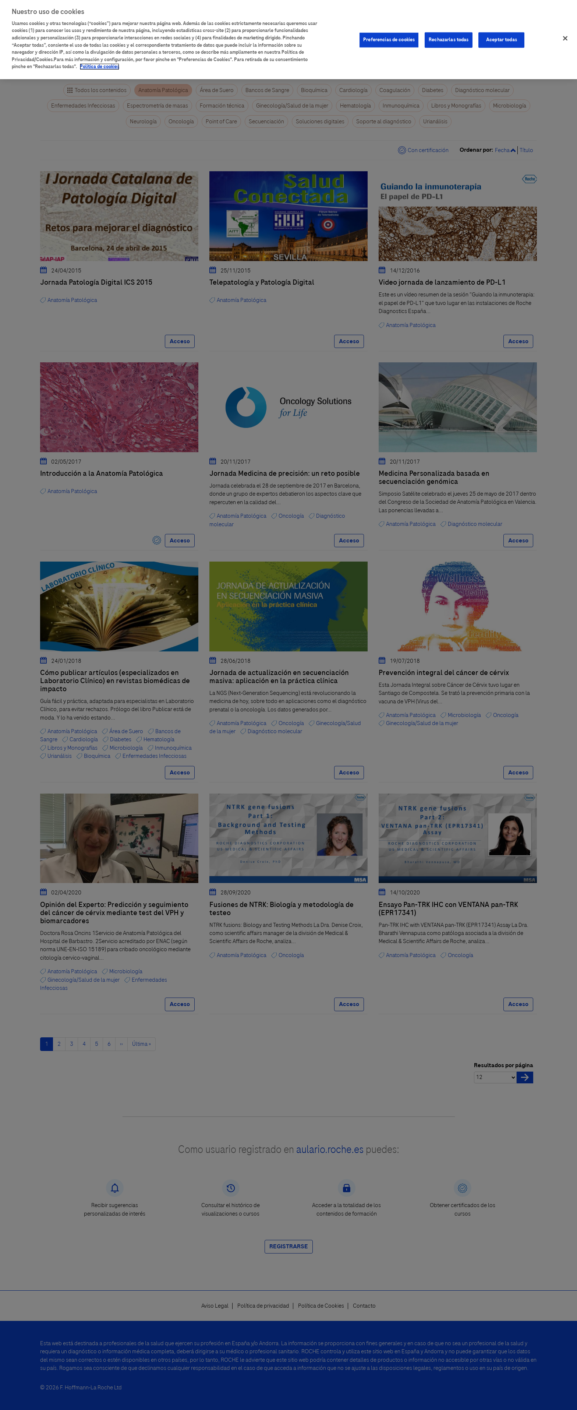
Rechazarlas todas (448, 34)
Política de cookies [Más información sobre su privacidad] (99, 61)
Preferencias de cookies (389, 34)
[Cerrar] (565, 33)
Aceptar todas (501, 34)
